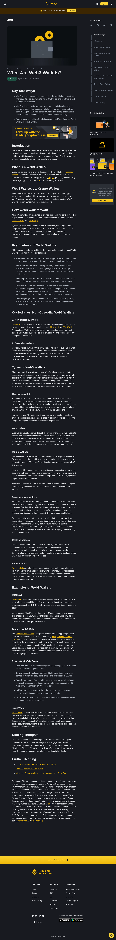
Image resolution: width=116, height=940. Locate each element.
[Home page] (51, 3)
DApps (51, 178)
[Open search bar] (96, 4)
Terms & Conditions (73, 889)
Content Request (72, 901)
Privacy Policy (71, 893)
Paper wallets (18, 568)
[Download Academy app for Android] (77, 920)
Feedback (69, 904)
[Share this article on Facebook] (98, 25)
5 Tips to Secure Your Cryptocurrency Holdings (36, 764)
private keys (33, 220)
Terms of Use (21, 821)
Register (104, 4)
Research (53, 904)
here (49, 804)
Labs (51, 897)
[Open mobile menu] (111, 4)
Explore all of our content (58, 860)
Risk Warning (37, 821)
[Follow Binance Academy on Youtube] (43, 916)
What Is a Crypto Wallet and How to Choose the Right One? (42, 773)
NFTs (39, 180)
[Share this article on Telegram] (104, 25)
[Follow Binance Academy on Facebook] (33, 916)
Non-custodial (18, 324)
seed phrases (18, 220)
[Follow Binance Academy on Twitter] (36, 916)
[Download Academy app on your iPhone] (64, 920)
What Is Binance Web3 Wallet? (29, 769)
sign (54, 231)
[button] (111, 4)
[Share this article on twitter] (91, 25)
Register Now (102, 200)
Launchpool (54, 901)
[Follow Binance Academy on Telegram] (40, 916)
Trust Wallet (68, 327)
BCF (51, 893)
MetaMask (54, 327)
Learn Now (71, 11)
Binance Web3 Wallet (25, 634)
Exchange (53, 889)
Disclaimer (69, 897)
